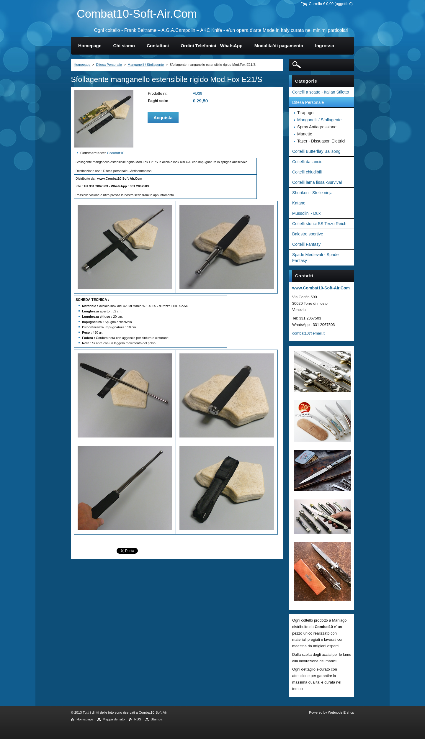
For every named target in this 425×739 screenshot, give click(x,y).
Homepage (82, 64)
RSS (137, 719)
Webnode (335, 712)
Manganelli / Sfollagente (146, 64)
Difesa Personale (109, 64)
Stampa (157, 719)
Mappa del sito (114, 719)
